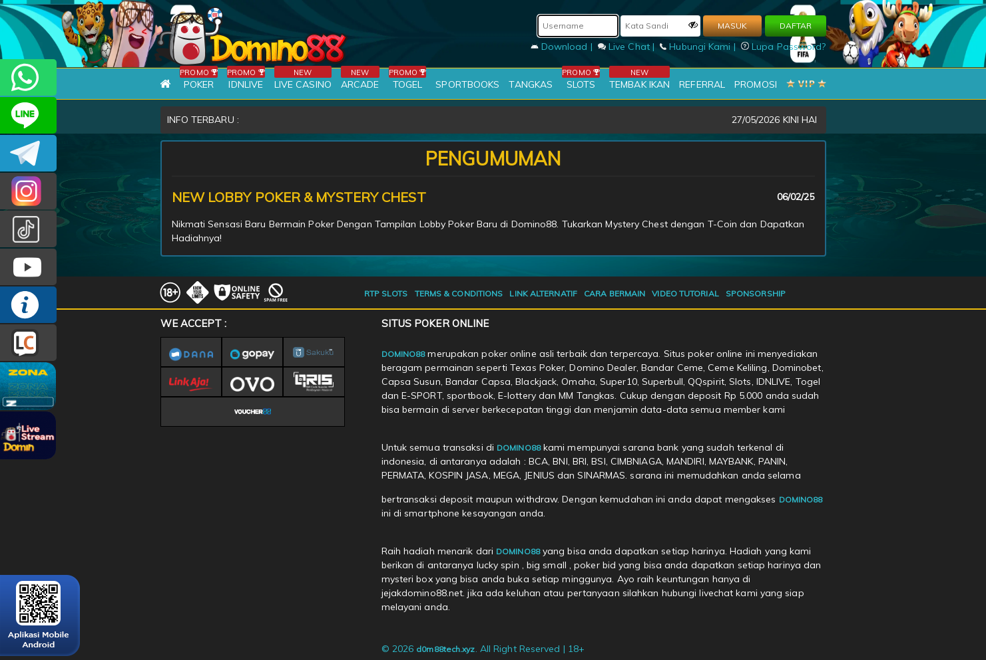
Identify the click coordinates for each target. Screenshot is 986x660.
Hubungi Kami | (699, 47)
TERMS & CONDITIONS (459, 293)
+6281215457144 (28, 77)
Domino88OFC (28, 153)
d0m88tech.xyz (445, 649)
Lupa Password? (783, 47)
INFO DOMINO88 (28, 304)
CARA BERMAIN (614, 293)
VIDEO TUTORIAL (685, 293)
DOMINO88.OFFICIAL (28, 267)
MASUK (732, 26)
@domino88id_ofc (28, 229)
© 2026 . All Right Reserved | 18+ (483, 649)
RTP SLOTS (386, 293)
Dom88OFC (28, 191)
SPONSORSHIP (756, 293)
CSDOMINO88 (28, 115)
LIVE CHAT (28, 342)
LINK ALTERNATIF (543, 293)
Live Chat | (627, 47)
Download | (563, 47)
